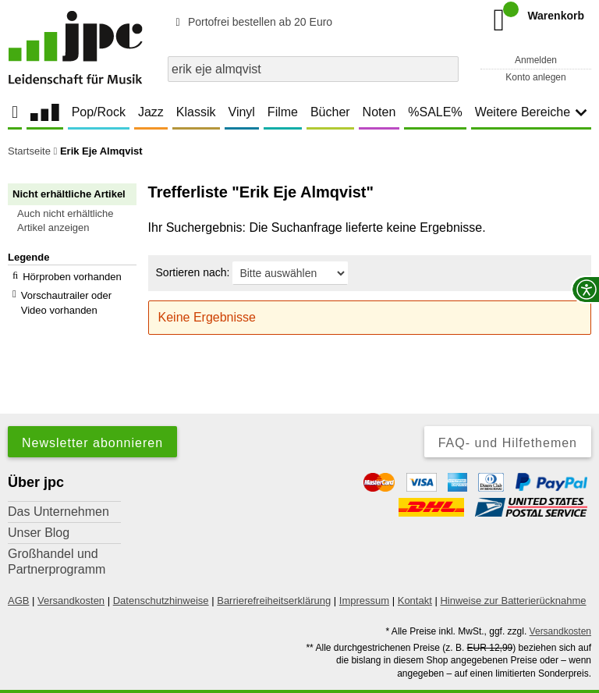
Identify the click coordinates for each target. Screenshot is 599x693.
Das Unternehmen (58, 487)
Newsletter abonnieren (92, 418)
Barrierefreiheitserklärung (274, 576)
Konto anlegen (535, 77)
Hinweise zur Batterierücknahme (513, 576)
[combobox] (313, 69)
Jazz (151, 112)
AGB (18, 576)
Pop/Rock (99, 112)
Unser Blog (38, 508)
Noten (379, 112)
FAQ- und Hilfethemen (507, 418)
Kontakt (415, 576)
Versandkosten (71, 576)
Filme (283, 112)
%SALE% (435, 112)
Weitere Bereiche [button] (531, 112)
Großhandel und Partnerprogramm (56, 537)
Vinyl (242, 112)
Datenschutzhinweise (161, 576)
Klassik (196, 112)
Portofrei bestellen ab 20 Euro (251, 22)
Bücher (330, 112)
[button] (79, 220)
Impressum (364, 576)
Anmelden (536, 60)
